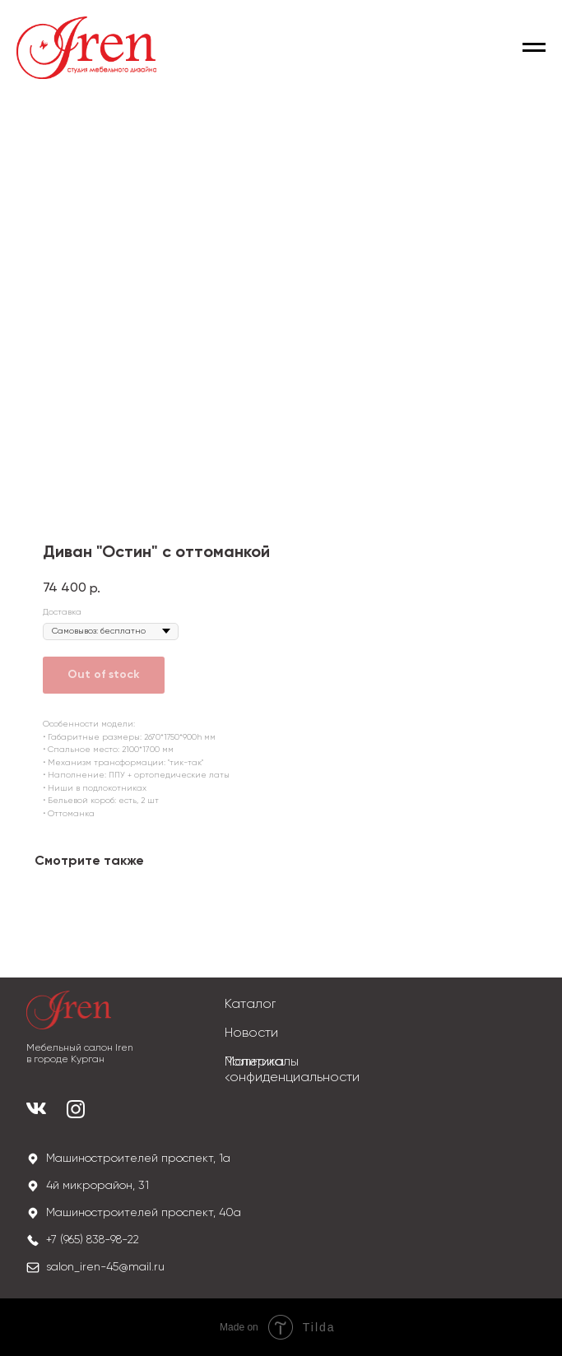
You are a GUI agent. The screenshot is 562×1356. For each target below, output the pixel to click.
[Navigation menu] (534, 48)
